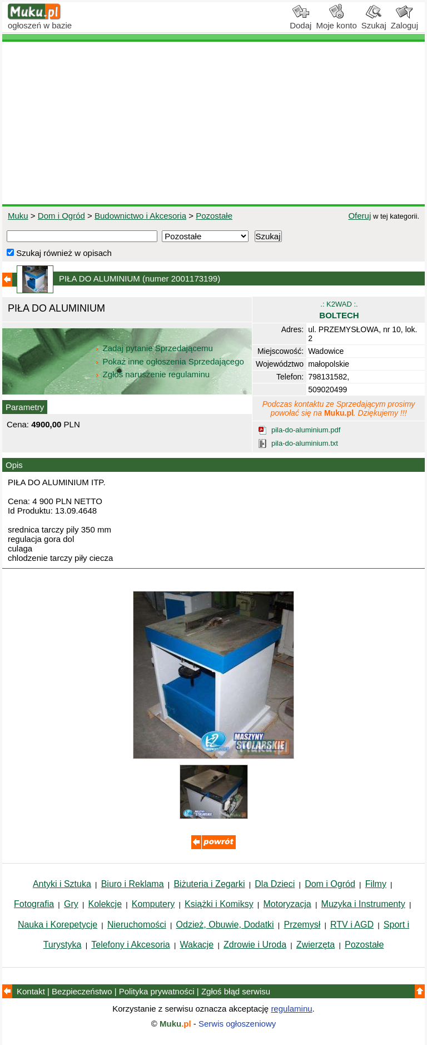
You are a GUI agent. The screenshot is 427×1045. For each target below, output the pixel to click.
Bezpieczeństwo (82, 991)
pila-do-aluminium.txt (304, 443)
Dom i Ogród (61, 215)
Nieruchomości (136, 924)
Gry (71, 904)
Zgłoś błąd (235, 991)
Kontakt (31, 991)
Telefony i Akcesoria (130, 944)
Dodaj (300, 21)
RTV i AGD (352, 924)
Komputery (153, 904)
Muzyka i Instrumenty (363, 904)
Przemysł (302, 924)
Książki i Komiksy (219, 904)
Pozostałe (214, 215)
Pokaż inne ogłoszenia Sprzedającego (170, 361)
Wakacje (197, 944)
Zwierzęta (315, 944)
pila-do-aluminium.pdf (305, 430)
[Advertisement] (213, 123)
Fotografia (34, 904)
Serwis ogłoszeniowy (237, 1023)
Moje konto (336, 21)
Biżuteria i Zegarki (209, 884)
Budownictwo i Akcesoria (140, 215)
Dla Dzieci (275, 884)
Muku (18, 215)
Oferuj (359, 215)
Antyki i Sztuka (62, 884)
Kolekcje (105, 904)
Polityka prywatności (157, 991)
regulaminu (291, 1008)
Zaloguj (404, 21)
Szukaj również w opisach (59, 253)
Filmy (375, 884)
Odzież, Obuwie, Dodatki (225, 924)
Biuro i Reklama (132, 884)
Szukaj (373, 21)
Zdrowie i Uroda (255, 944)
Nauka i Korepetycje (57, 924)
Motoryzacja (287, 904)
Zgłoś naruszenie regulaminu (152, 374)
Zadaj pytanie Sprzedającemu (155, 348)
